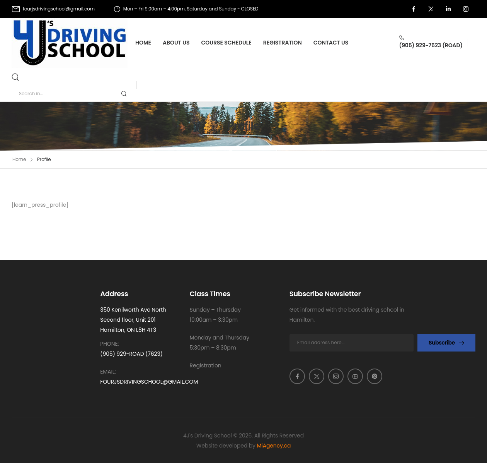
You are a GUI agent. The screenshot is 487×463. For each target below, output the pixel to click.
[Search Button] (123, 93)
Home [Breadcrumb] (19, 159)
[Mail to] (53, 9)
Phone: (109, 344)
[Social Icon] (413, 9)
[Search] (16, 77)
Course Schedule (226, 42)
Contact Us (331, 42)
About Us (176, 42)
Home (143, 42)
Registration (282, 42)
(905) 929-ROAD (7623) (131, 354)
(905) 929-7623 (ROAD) (431, 45)
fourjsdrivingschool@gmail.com (149, 382)
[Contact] (431, 37)
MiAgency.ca (274, 445)
